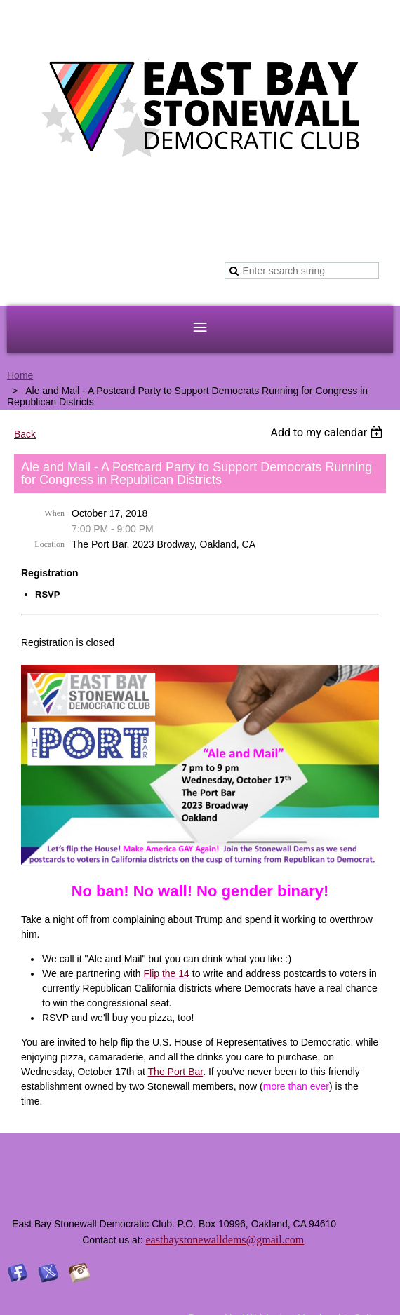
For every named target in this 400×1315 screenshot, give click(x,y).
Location (49, 544)
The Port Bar (176, 1071)
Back (25, 434)
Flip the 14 (166, 973)
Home (20, 375)
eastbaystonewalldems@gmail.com (225, 1240)
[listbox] (328, 432)
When (54, 513)
